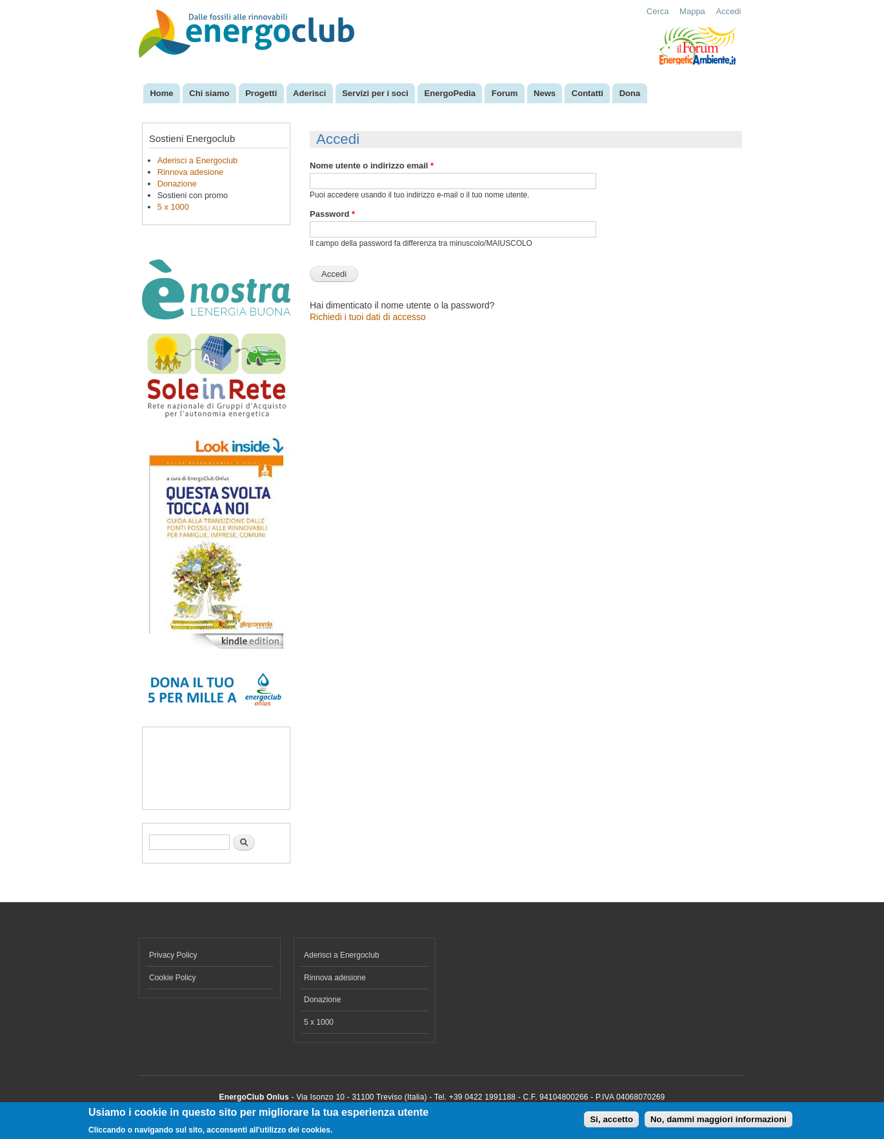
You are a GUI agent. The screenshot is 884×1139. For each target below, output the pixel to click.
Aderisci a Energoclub (197, 160)
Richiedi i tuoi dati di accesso (368, 317)
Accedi (728, 11)
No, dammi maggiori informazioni (718, 1119)
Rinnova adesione (190, 172)
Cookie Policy (172, 977)
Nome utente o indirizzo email (372, 165)
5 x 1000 (173, 207)
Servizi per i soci (375, 93)
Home (161, 93)
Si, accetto (611, 1119)
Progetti (261, 93)
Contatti (587, 93)
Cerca (658, 11)
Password (332, 214)
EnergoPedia (450, 93)
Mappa (692, 11)
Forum (504, 93)
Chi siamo (209, 93)
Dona (630, 93)
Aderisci (309, 93)
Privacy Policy (173, 955)
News (545, 93)
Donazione (177, 183)
